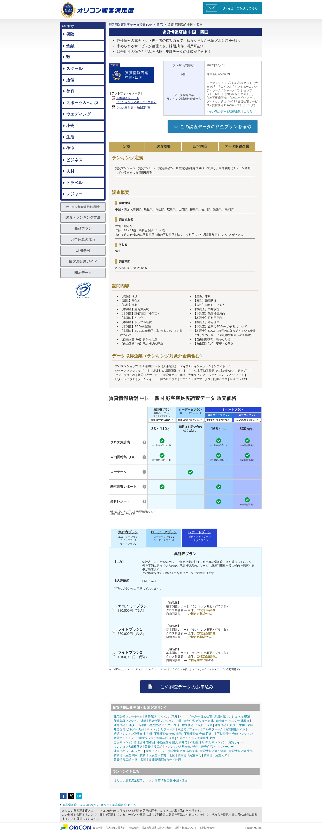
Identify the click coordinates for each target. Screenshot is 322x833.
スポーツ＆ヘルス (82, 103)
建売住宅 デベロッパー (128, 751)
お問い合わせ (207, 827)
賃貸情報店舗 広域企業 (183, 751)
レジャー (74, 194)
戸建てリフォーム (189, 729)
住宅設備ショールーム (128, 716)
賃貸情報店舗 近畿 (216, 755)
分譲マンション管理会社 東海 (196, 738)
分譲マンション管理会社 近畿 (155, 738)
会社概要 (98, 827)
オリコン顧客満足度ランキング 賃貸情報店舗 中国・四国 (150, 780)
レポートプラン (233, 409)
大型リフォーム (156, 751)
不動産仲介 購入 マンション (208, 742)
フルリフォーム (213, 729)
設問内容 (200, 146)
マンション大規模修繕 (128, 746)
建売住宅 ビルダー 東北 (198, 720)
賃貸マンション (124, 738)
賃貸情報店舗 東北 (241, 751)
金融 (70, 46)
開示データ (83, 273)
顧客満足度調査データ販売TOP (130, 24)
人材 (70, 171)
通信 (70, 80)
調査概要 (163, 146)
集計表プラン (162, 409)
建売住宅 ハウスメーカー (217, 746)
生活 (70, 137)
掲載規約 (134, 827)
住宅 (70, 148)
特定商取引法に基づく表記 (156, 827)
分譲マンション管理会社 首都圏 (134, 742)
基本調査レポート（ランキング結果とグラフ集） (136, 100)
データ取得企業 (237, 146)
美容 (70, 91)
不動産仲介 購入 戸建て (172, 742)
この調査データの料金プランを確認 (215, 126)
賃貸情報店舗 (153, 746)
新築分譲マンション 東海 (161, 716)
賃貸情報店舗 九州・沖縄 (164, 759)
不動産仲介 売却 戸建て (199, 733)
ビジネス (74, 160)
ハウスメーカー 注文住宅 (196, 716)
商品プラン (83, 229)
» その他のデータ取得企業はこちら (229, 111)
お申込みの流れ (83, 240)
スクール (74, 68)
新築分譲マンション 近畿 (130, 720)
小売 (70, 125)
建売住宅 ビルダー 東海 (164, 725)
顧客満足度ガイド (83, 262)
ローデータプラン (190, 409)
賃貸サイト (235, 742)
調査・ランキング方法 (83, 217)
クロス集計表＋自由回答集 (135, 107)
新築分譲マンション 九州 (164, 720)
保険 (70, 34)
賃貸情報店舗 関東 (126, 755)
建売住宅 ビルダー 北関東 (232, 720)
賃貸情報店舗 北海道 (213, 751)
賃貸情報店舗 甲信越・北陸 (157, 755)
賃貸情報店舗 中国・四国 (130, 759)
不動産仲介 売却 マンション (235, 733)
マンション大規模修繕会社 (181, 746)
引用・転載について (186, 827)
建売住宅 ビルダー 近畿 (197, 725)
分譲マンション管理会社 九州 (133, 733)
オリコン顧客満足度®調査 (83, 207)
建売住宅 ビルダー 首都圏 (130, 725)
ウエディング (78, 114)
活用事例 (83, 250)
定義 (126, 146)
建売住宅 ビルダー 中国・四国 (234, 725)
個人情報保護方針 (115, 827)
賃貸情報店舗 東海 (189, 755)
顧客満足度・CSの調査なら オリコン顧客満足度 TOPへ (99, 805)
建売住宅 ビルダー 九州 (129, 729)
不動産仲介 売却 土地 (168, 733)
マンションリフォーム (160, 729)
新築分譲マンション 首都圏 (232, 716)
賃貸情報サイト (235, 729)
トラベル (74, 182)
